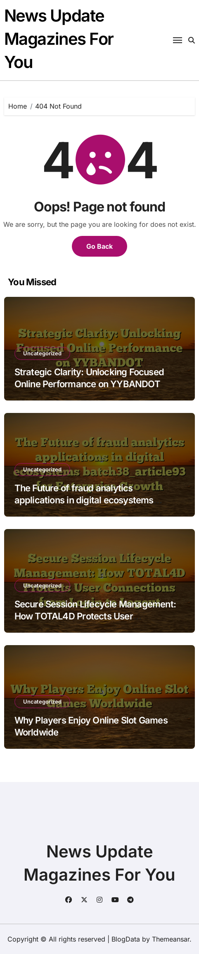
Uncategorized (42, 353)
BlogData (125, 939)
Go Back (99, 246)
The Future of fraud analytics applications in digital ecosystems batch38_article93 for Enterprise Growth (96, 500)
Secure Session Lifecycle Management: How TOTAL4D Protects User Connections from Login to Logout (95, 616)
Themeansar (171, 939)
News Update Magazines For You (59, 38)
